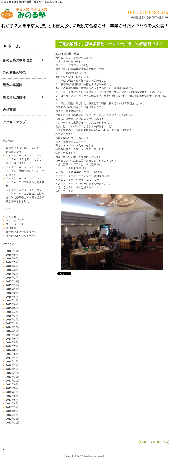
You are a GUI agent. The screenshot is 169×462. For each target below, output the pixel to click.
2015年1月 (12, 323)
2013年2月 (12, 411)
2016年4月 (12, 266)
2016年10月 (13, 250)
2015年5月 (12, 308)
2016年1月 (12, 277)
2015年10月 (13, 289)
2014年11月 (13, 331)
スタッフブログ (15, 220)
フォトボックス (15, 224)
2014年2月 (12, 365)
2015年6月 (12, 304)
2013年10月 (13, 380)
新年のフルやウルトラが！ (21, 235)
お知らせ (11, 216)
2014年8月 (12, 342)
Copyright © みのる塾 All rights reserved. (84, 456)
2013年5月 (12, 399)
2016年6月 (12, 258)
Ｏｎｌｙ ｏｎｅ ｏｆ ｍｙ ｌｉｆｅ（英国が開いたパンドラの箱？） (25, 171)
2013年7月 (12, 392)
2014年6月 (12, 350)
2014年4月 (12, 357)
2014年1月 (12, 369)
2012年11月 (13, 422)
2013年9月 (12, 384)
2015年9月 (12, 292)
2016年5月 (12, 262)
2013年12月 (13, 373)
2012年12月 (13, 418)
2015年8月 (12, 296)
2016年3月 (12, 270)
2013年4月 (12, 403)
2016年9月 (12, 254)
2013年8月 (12, 388)
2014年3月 (12, 361)
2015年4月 (12, 311)
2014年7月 (12, 346)
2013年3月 (12, 407)
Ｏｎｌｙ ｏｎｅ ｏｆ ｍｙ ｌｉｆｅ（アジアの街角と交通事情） (25, 182)
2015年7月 (12, 300)
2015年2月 (12, 319)
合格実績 (11, 228)
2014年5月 (12, 353)
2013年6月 (12, 395)
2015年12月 (13, 281)
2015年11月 (13, 285)
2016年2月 (12, 273)
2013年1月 (12, 414)
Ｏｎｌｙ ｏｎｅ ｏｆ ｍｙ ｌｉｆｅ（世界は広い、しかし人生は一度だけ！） (25, 159)
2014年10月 (13, 334)
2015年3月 (12, 315)
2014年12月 (13, 327)
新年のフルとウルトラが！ (21, 231)
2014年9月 (12, 338)
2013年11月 (13, 376)
